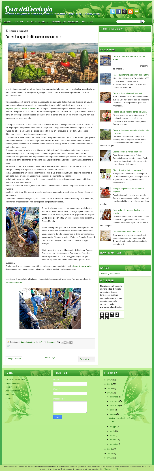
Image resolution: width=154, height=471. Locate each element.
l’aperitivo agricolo (82, 266)
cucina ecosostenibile (15, 379)
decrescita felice (13, 391)
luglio (112, 410)
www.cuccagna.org (14, 282)
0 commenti (51, 342)
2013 (109, 449)
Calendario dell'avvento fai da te (127, 231)
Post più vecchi (87, 359)
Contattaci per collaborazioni (65, 21)
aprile (112, 431)
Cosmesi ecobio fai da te (37, 21)
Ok (117, 469)
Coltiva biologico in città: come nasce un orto (33, 36)
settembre (114, 405)
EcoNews (7, 21)
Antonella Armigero (28, 342)
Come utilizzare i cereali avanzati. (128, 93)
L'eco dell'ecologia (28, 8)
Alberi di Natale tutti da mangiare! (128, 170)
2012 (109, 453)
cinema (9, 398)
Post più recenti (14, 359)
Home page (50, 357)
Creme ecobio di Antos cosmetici (127, 152)
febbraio (114, 439)
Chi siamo (19, 21)
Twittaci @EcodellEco (110, 273)
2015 (109, 388)
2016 (109, 384)
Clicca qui (108, 469)
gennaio (114, 444)
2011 (109, 458)
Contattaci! (87, 21)
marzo (113, 435)
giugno (113, 414)
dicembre (114, 397)
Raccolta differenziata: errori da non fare (131, 75)
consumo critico (12, 383)
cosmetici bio (11, 387)
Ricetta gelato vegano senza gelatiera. (130, 112)
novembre (114, 401)
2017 (109, 380)
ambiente (10, 394)
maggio (113, 426)
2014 (109, 393)
